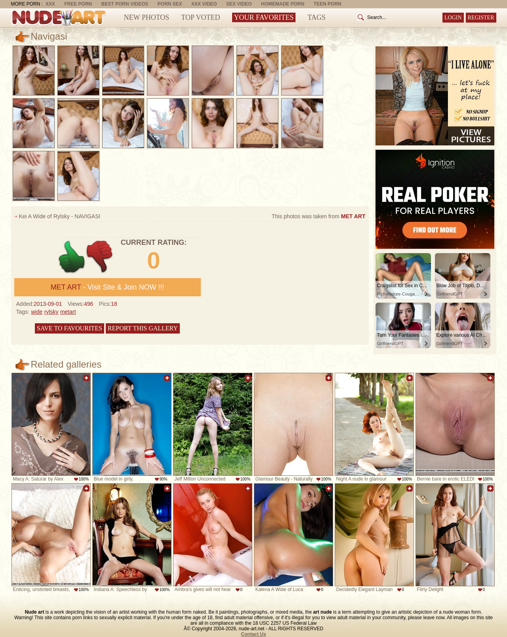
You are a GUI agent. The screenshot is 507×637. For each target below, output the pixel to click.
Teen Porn (327, 4)
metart (68, 312)
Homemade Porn (282, 4)
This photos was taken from (319, 216)
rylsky (51, 312)
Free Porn (78, 4)
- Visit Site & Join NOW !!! (107, 287)
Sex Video (239, 4)
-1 (100, 257)
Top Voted (200, 17)
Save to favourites (69, 328)
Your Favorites (264, 17)
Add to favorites (86, 378)
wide (36, 312)
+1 (72, 257)
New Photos (147, 17)
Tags (316, 17)
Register (481, 18)
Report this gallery (143, 328)
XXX (50, 4)
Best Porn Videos (125, 4)
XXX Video (204, 4)
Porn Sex (170, 4)
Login (453, 18)
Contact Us (253, 634)
